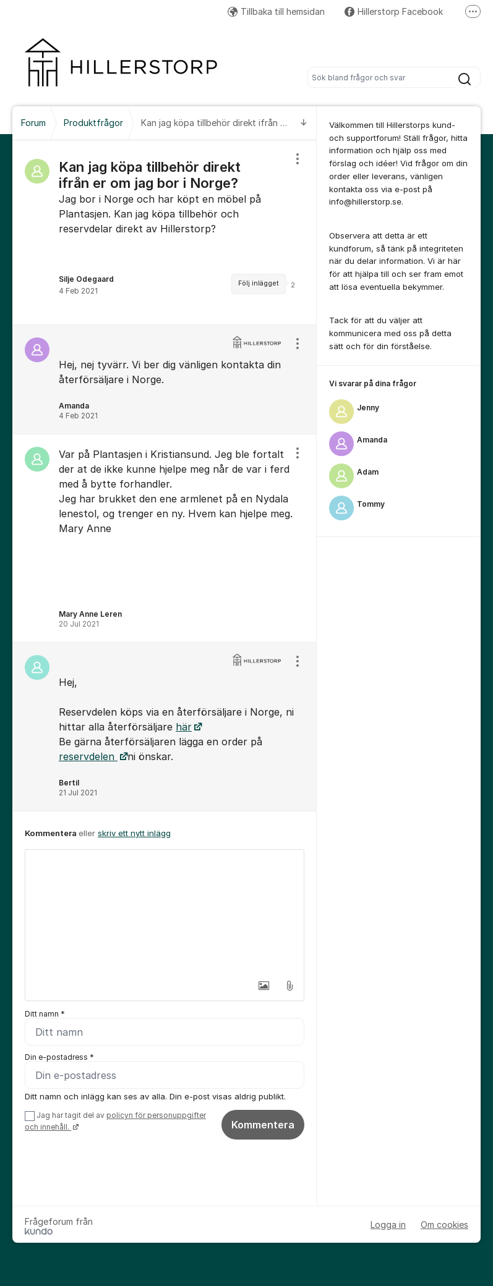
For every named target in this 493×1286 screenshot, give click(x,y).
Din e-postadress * (59, 1057)
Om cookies (444, 1224)
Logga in (388, 1224)
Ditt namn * (45, 1013)
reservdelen (88, 756)
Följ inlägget (258, 283)
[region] (164, 232)
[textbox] (164, 911)
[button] (263, 985)
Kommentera (262, 1125)
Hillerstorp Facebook (394, 11)
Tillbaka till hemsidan (276, 11)
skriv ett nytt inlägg (134, 833)
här (184, 727)
